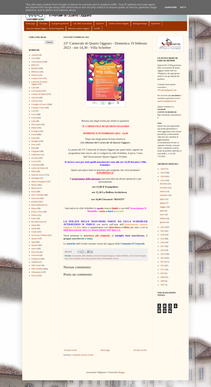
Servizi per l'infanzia (39, 235)
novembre (164, 188)
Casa (33, 87)
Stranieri (34, 245)
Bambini (89, 256)
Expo (33, 138)
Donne (34, 128)
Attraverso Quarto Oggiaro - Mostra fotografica (45, 28)
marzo (162, 214)
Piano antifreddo (38, 205)
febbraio (163, 218)
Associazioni (76, 256)
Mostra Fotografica (38, 181)
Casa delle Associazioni (82, 23)
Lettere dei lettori (38, 168)
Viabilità (34, 262)
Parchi (33, 191)
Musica (34, 185)
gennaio (163, 222)
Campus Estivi (37, 78)
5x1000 (97, 28)
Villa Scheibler (107, 258)
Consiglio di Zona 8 (39, 104)
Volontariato (36, 272)
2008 (163, 281)
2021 (163, 231)
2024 (163, 176)
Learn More (171, 7)
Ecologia (34, 131)
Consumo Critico (38, 108)
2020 (163, 235)
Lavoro (34, 161)
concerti (34, 97)
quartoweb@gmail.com (166, 101)
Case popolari (36, 91)
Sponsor (34, 238)
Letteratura (35, 165)
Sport (33, 242)
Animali (34, 55)
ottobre (163, 191)
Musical (34, 188)
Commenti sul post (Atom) (82, 355)
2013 (163, 262)
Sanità (33, 228)
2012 (163, 265)
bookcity (34, 75)
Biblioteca (35, 72)
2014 (163, 258)
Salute (33, 225)
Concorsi (34, 101)
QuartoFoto (155, 23)
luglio (162, 199)
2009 (163, 277)
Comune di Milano (122, 256)
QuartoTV (100, 23)
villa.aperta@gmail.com (167, 90)
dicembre (164, 184)
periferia (93, 258)
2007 (163, 285)
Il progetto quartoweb (60, 23)
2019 (163, 239)
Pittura (34, 208)
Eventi (136, 256)
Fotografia (35, 151)
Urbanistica (35, 259)
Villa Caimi (36, 265)
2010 (163, 273)
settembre (164, 195)
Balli (84, 256)
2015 (163, 254)
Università (35, 255)
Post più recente (70, 350)
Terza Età (35, 252)
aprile (162, 211)
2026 (163, 169)
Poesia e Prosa (37, 212)
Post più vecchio (140, 350)
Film (33, 148)
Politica (34, 215)
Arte (33, 58)
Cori (33, 111)
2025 (163, 173)
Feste (67, 258)
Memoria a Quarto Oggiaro (79, 28)
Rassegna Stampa (140, 23)
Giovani (34, 158)
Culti (131, 256)
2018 (163, 242)
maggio (163, 207)
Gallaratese (35, 154)
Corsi (33, 114)
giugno (163, 203)
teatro (33, 248)
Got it (183, 7)
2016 (163, 250)
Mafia (33, 171)
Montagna (35, 178)
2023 (163, 180)
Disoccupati (36, 124)
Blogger (121, 372)
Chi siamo (43, 23)
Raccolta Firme (37, 222)
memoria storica (37, 175)
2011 (163, 269)
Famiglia (142, 256)
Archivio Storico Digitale (118, 23)
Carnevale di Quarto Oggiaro (103, 256)
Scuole (34, 232)
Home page (30, 23)
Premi (99, 258)
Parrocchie (85, 258)
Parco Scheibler (75, 258)
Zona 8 (115, 258)
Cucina (34, 118)
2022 (163, 227)
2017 (163, 246)
